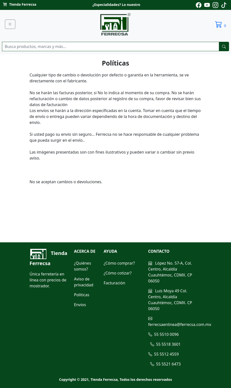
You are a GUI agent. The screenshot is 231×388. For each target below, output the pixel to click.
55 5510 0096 (163, 334)
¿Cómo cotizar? (118, 273)
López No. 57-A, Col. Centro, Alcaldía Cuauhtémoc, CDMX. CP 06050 (170, 272)
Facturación (114, 283)
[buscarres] (224, 46)
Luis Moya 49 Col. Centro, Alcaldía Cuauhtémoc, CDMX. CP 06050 (170, 299)
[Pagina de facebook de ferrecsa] (198, 4)
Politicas (81, 294)
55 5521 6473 (165, 364)
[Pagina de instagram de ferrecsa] (215, 4)
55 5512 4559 (163, 354)
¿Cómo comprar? (119, 263)
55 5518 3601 (165, 344)
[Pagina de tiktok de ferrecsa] (224, 4)
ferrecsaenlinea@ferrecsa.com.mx (179, 321)
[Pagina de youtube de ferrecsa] (207, 4)
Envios (80, 304)
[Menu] (10, 24)
